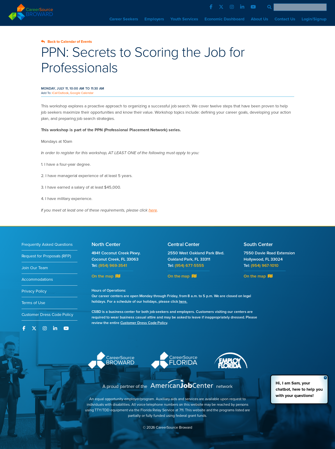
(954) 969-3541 (113, 265)
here (153, 210)
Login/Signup (314, 19)
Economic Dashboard (224, 19)
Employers (154, 19)
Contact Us (284, 19)
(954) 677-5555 (189, 265)
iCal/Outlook (60, 93)
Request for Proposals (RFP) (46, 256)
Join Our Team (35, 267)
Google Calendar (81, 93)
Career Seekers (123, 19)
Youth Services (184, 19)
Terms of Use (33, 302)
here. (183, 301)
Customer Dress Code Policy (47, 314)
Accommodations (37, 279)
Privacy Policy (34, 291)
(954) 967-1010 (264, 265)
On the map (106, 276)
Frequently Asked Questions (47, 244)
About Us (259, 19)
